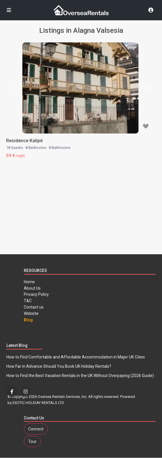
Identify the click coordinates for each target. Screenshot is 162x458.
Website (31, 313)
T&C (28, 300)
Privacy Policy (36, 294)
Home (29, 282)
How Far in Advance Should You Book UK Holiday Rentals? (58, 366)
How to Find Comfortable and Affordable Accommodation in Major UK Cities (75, 357)
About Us (32, 288)
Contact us (34, 307)
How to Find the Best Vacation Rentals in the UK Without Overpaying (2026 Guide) (80, 375)
